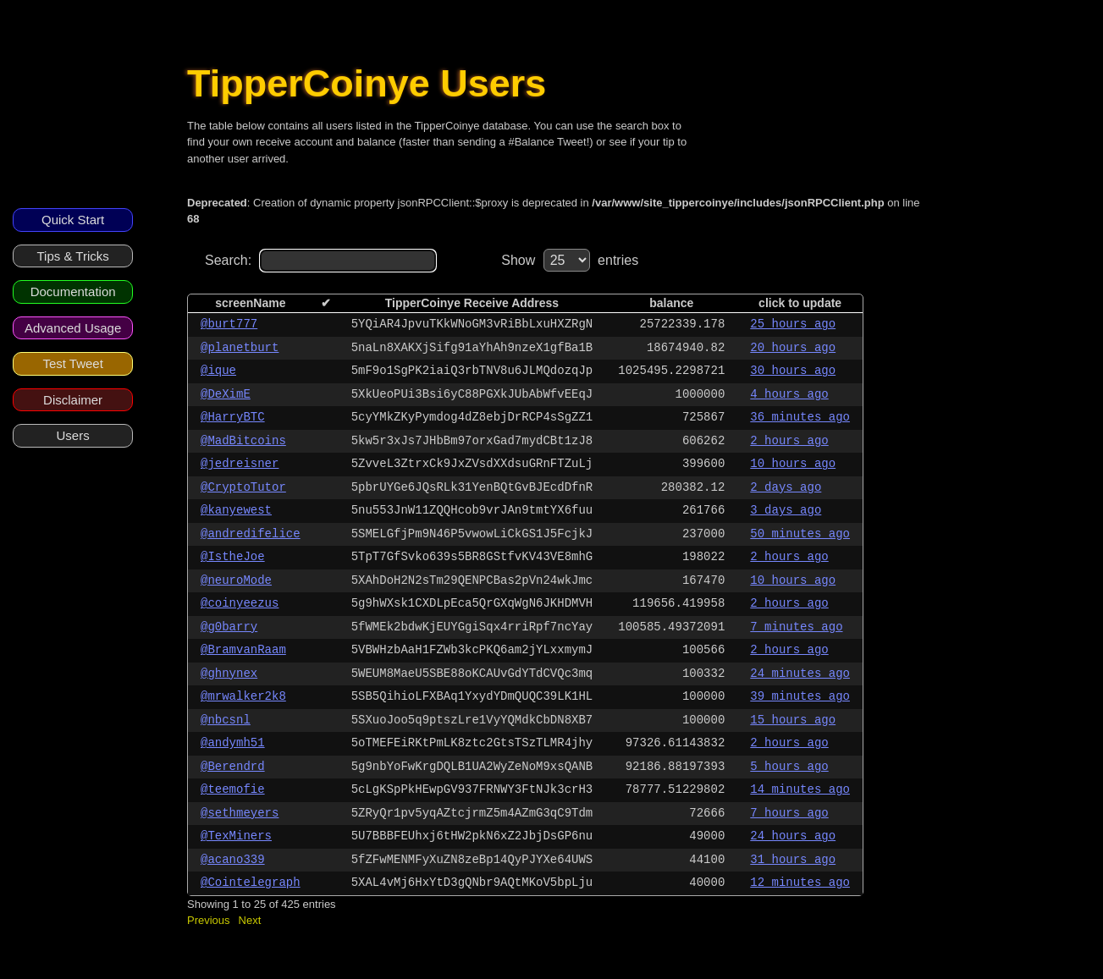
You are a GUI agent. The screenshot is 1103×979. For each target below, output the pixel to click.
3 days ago (785, 510)
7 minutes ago (796, 627)
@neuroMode (236, 580)
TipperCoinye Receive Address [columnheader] (472, 303)
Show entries (569, 260)
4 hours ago (789, 394)
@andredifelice (251, 534)
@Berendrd (233, 766)
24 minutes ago (800, 673)
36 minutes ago (800, 417)
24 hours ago (793, 836)
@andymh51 (233, 743)
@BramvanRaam (243, 650)
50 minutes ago (800, 534)
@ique (218, 370)
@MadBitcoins (243, 441)
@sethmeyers (240, 813)
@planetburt (240, 348)
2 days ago (785, 487)
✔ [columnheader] (326, 303)
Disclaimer (72, 400)
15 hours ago (793, 720)
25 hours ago (793, 324)
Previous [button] (208, 920)
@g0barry (229, 627)
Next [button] (250, 920)
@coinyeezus (240, 603)
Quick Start (72, 219)
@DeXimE (226, 394)
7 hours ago (789, 813)
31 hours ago (793, 859)
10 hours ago (793, 463)
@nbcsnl (226, 720)
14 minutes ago (800, 789)
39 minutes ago (800, 696)
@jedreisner (240, 463)
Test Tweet (72, 363)
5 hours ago (789, 766)
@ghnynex (229, 673)
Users (73, 435)
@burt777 (229, 324)
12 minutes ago (800, 882)
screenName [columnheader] (250, 303)
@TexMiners (236, 836)
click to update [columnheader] (799, 303)
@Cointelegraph (251, 882)
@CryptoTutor (243, 487)
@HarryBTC (233, 417)
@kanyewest (236, 510)
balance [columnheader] (671, 303)
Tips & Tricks (72, 256)
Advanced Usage (73, 328)
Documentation (73, 291)
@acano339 (233, 859)
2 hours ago (789, 441)
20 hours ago (793, 348)
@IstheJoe (233, 557)
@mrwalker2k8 (243, 696)
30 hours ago (793, 370)
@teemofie (233, 789)
